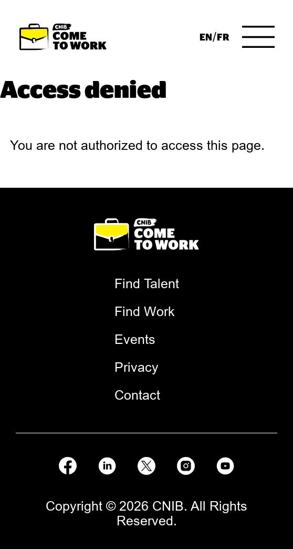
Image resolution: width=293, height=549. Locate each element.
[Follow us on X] (146, 464)
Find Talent (146, 283)
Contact (137, 395)
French (223, 37)
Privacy (136, 367)
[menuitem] (206, 36)
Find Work (144, 311)
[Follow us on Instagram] (186, 464)
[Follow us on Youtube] (225, 464)
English (206, 37)
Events (134, 339)
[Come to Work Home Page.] (63, 37)
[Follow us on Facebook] (68, 464)
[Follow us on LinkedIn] (107, 464)
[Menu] (258, 37)
